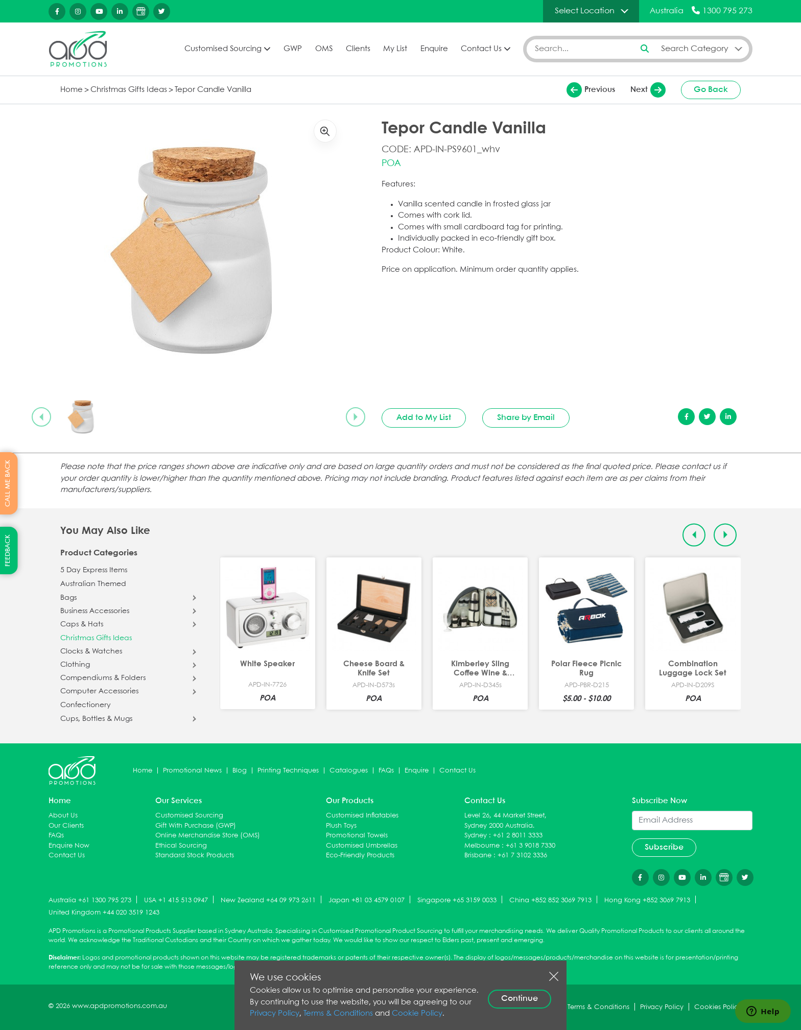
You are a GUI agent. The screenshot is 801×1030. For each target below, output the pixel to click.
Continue (519, 998)
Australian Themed (93, 584)
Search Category (694, 49)
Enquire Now (69, 845)
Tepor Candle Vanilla (213, 89)
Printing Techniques (288, 770)
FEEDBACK (8, 550)
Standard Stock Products (194, 855)
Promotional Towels (357, 835)
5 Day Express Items (93, 570)
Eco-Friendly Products (360, 855)
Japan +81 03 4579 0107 (366, 900)
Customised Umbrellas (361, 845)
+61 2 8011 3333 (518, 835)
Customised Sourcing (223, 49)
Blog (239, 770)
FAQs (386, 770)
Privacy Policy (274, 1013)
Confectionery (85, 705)
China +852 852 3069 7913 (550, 900)
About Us (63, 815)
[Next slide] (355, 417)
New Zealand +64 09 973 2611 (268, 900)
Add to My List (423, 418)
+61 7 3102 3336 (522, 855)
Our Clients (66, 826)
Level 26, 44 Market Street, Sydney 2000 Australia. (505, 820)
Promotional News (192, 770)
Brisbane (477, 855)
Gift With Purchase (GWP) (195, 826)
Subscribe (664, 847)
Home (71, 89)
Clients (358, 49)
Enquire (434, 49)
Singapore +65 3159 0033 (457, 900)
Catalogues (348, 770)
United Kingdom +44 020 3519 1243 (104, 912)
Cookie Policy (417, 1013)
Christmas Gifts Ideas (128, 89)
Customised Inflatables (362, 815)
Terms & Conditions (338, 1013)
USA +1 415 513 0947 (176, 900)
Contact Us (481, 49)
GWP (293, 49)
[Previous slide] (41, 417)
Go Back (711, 89)
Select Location (585, 11)
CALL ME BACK (8, 483)
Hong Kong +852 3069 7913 (647, 900)
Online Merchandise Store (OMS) (207, 835)
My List (395, 49)
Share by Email (526, 418)
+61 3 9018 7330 (530, 845)
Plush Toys (341, 826)
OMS (324, 49)
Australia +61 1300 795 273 (90, 900)
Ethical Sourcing (181, 845)
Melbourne (482, 845)
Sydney (475, 835)
